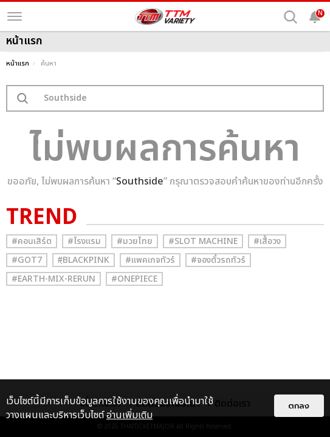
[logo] (165, 16)
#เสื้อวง (267, 241)
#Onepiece (134, 279)
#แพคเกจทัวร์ (150, 260)
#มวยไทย (135, 241)
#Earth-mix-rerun (53, 279)
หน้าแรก (17, 63)
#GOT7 (27, 260)
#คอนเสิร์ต (32, 241)
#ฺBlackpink (83, 260)
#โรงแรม (84, 241)
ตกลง (299, 405)
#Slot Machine (203, 241)
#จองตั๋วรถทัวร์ (218, 260)
